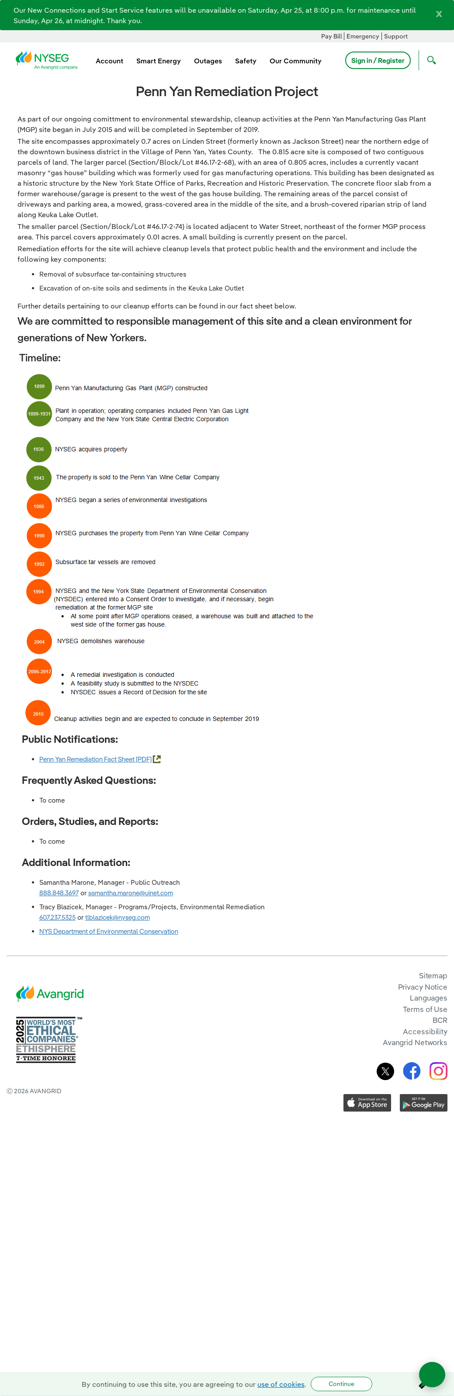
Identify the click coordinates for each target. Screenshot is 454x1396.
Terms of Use (425, 1009)
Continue (341, 1384)
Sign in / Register (378, 60)
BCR (440, 1020)
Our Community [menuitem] (296, 60)
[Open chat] (432, 1374)
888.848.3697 (59, 893)
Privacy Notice (422, 986)
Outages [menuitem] (208, 60)
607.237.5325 (57, 917)
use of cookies (281, 1384)
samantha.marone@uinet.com (130, 893)
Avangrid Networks (415, 1042)
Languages (428, 997)
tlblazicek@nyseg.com (117, 917)
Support (396, 36)
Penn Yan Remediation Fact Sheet (87, 759)
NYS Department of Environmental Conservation (108, 931)
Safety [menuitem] (245, 60)
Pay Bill (331, 36)
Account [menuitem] (109, 60)
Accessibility (425, 1031)
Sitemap (433, 975)
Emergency (363, 36)
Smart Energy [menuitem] (158, 60)
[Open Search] (429, 60)
